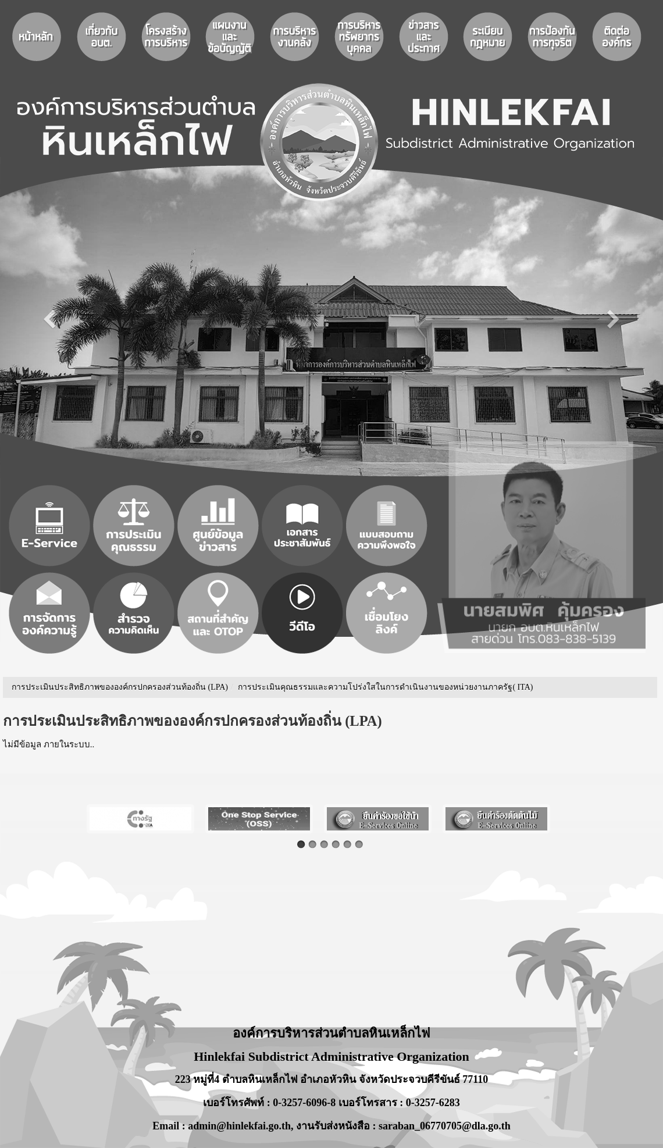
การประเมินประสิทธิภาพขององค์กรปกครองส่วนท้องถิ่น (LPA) (120, 687)
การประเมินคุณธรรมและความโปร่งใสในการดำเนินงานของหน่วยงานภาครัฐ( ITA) (385, 687)
